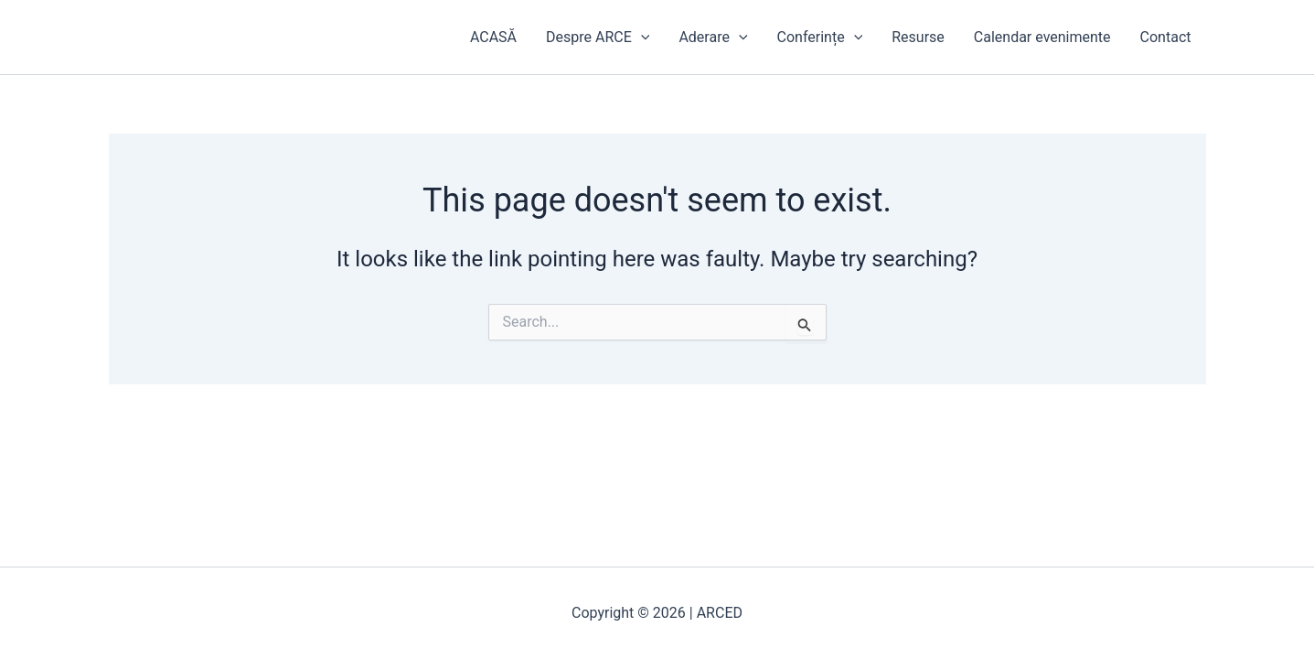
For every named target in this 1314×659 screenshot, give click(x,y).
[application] (641, 37)
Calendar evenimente (1042, 37)
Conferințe (820, 37)
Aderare (712, 37)
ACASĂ (493, 37)
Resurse (918, 37)
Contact (1165, 37)
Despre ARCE (597, 37)
